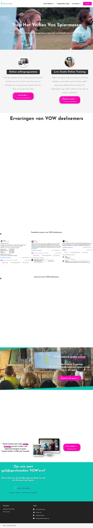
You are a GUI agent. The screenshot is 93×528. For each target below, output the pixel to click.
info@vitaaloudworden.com (42, 518)
